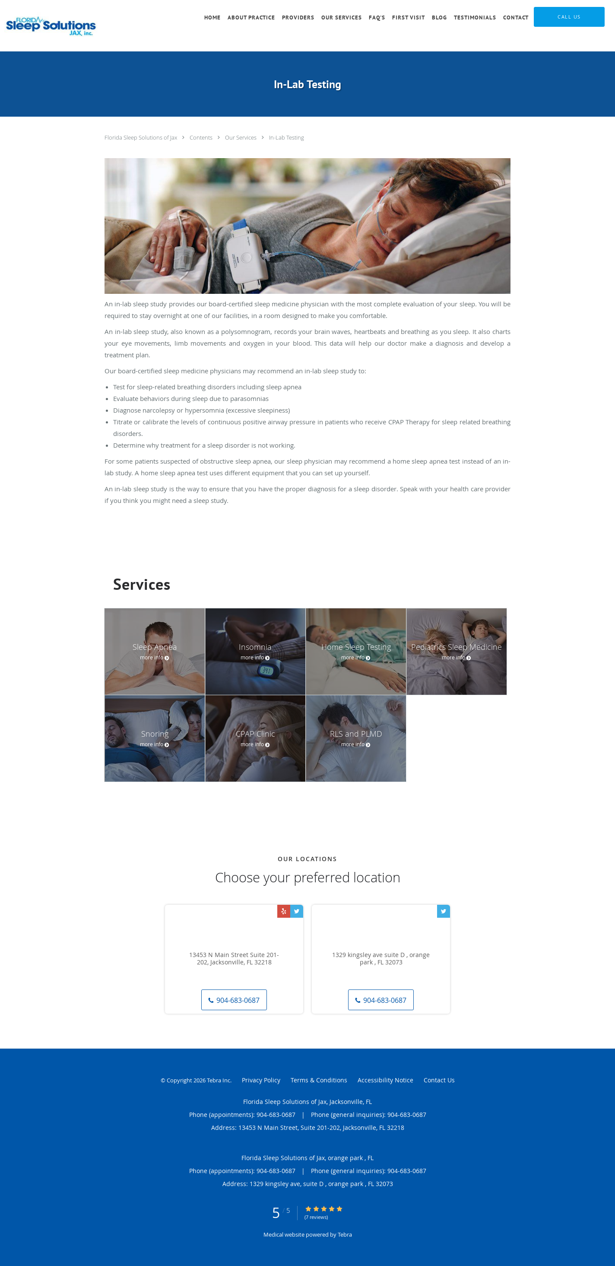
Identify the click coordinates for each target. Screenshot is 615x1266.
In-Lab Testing (286, 137)
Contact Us (439, 1080)
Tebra (345, 1234)
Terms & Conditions (319, 1080)
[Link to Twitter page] (296, 911)
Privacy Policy (261, 1080)
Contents (202, 137)
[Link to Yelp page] (283, 911)
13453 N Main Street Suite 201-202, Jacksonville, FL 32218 (234, 958)
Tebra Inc (218, 1080)
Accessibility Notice (385, 1080)
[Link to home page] (52, 25)
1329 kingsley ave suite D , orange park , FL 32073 (381, 958)
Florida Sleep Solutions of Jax (141, 137)
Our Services (241, 137)
